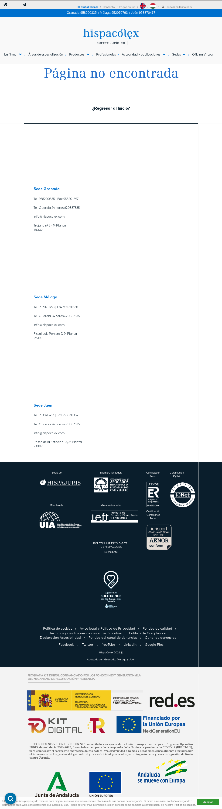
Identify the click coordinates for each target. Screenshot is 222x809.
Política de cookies (184, 804)
